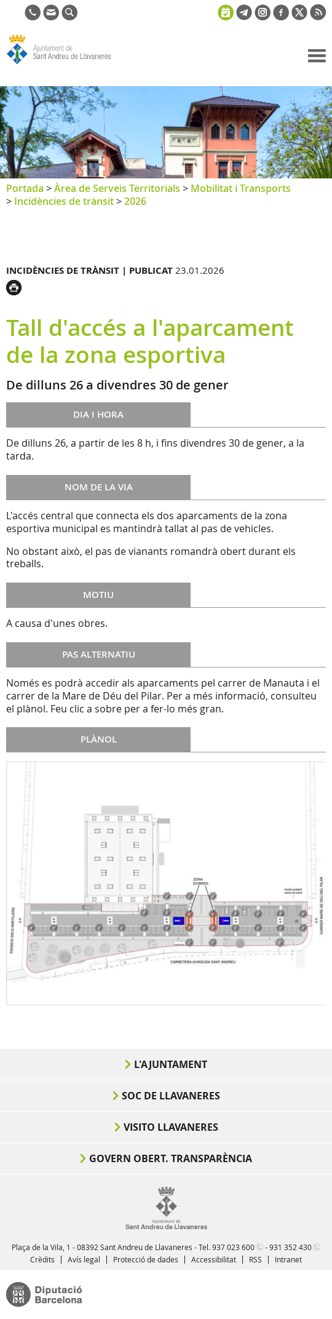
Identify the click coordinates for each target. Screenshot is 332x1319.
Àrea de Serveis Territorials (117, 188)
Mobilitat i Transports (241, 188)
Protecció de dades (145, 1259)
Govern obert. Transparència (170, 1158)
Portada (25, 188)
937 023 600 (233, 1247)
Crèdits (42, 1259)
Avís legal (84, 1259)
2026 (135, 201)
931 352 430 (290, 1247)
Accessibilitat (213, 1259)
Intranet (288, 1259)
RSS (255, 1259)
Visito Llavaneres (171, 1127)
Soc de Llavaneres (171, 1095)
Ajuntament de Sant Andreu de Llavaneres (65, 64)
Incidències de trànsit (64, 201)
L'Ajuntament (170, 1064)
